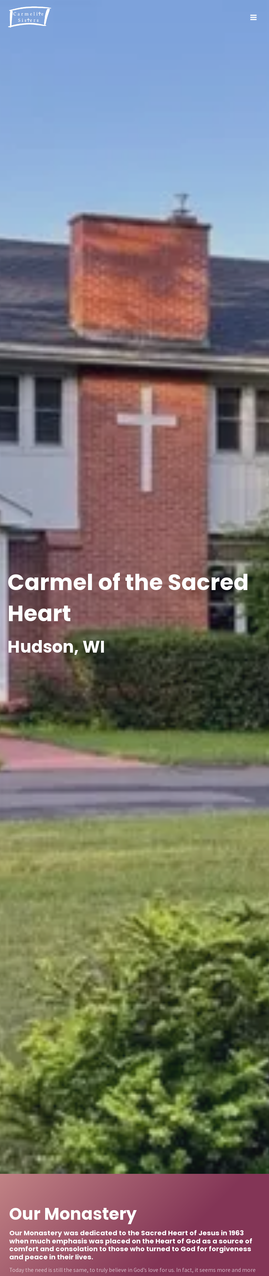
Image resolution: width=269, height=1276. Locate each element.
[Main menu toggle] (254, 17)
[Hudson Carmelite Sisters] (29, 17)
